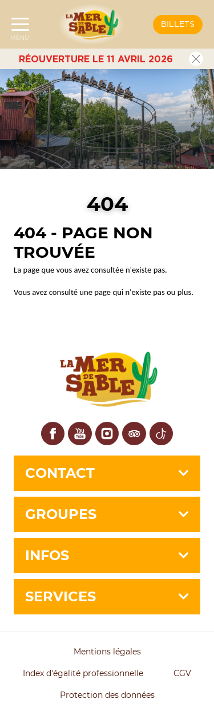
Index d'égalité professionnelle (83, 673)
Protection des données (107, 695)
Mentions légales (107, 651)
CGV (182, 673)
